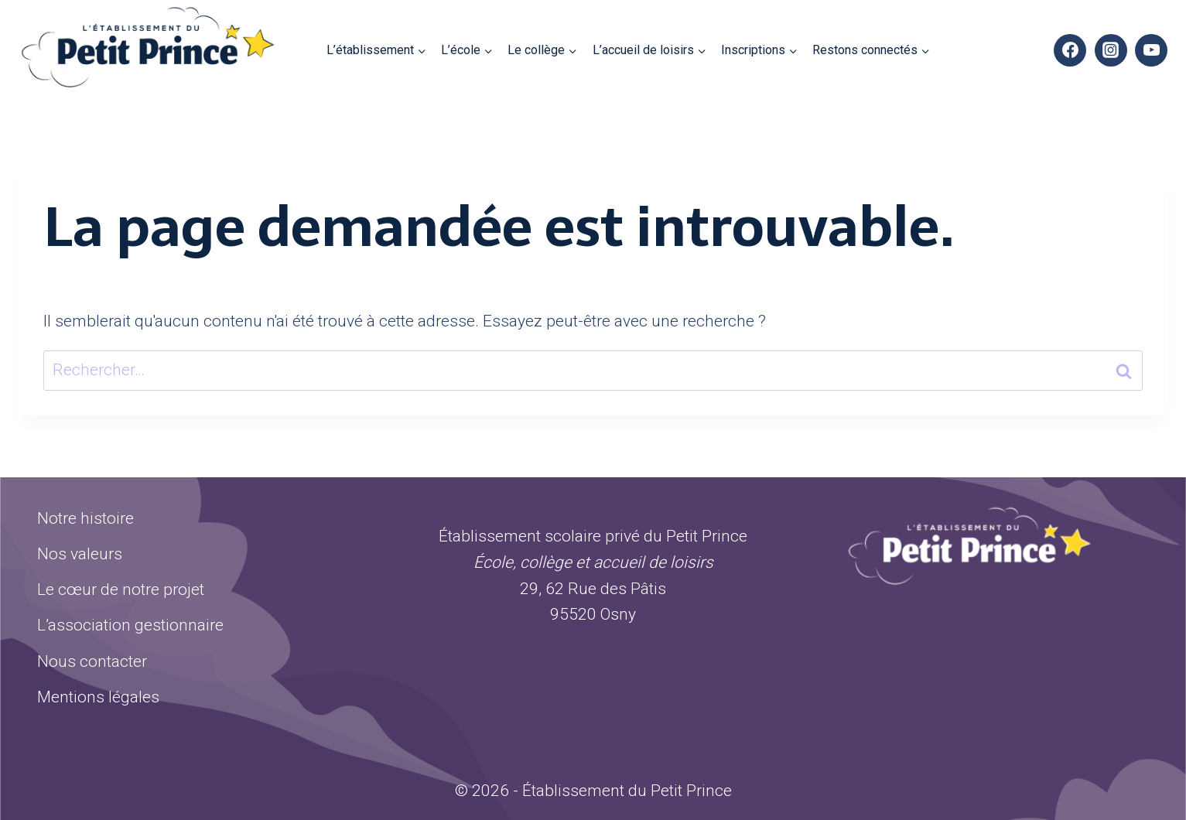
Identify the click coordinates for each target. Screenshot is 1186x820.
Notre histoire (85, 518)
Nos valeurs (79, 554)
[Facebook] (1070, 50)
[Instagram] (1111, 50)
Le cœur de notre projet (120, 589)
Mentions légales (98, 697)
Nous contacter (92, 661)
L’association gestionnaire (130, 625)
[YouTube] (1151, 50)
